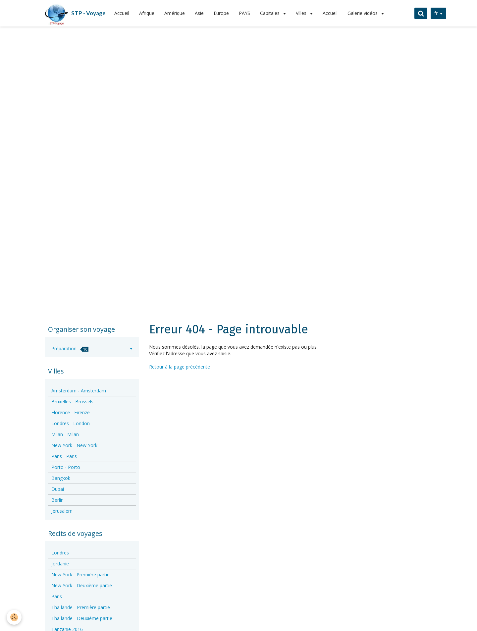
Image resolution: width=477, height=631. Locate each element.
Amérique (174, 13)
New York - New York (74, 445)
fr (436, 13)
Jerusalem (62, 511)
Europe (221, 13)
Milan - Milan (65, 434)
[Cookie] (14, 617)
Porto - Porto (65, 467)
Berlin (57, 500)
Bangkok (60, 478)
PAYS (244, 13)
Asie (199, 13)
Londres (60, 552)
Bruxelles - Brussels (72, 401)
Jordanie (60, 563)
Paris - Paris (64, 456)
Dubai (57, 489)
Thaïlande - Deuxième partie (81, 618)
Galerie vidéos (363, 13)
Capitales (270, 13)
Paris (56, 596)
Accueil (121, 13)
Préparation (69, 348)
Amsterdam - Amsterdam (78, 390)
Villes (302, 13)
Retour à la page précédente (179, 367)
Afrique (146, 13)
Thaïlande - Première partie (80, 607)
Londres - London (70, 423)
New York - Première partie (80, 574)
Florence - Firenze (70, 412)
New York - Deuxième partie (81, 585)
